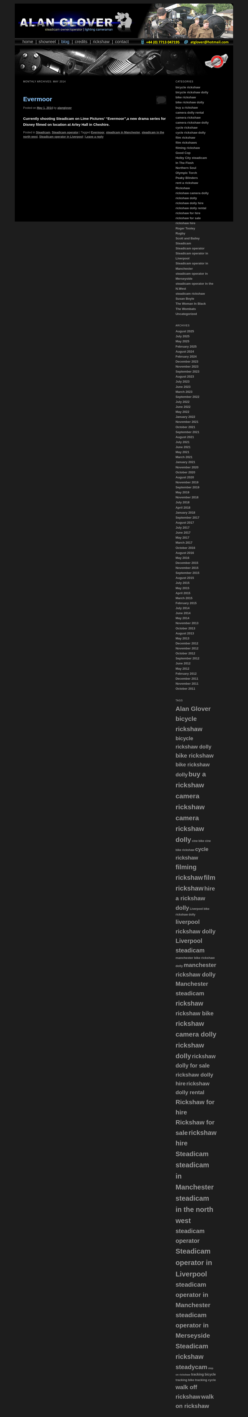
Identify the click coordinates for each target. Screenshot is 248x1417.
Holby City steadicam (191, 158)
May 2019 (182, 492)
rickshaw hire (185, 223)
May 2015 (182, 588)
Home (27, 41)
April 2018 (182, 507)
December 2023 (186, 361)
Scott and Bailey (187, 238)
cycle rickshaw (186, 127)
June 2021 (182, 447)
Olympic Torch (186, 173)
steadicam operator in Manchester (192, 1294)
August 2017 (184, 522)
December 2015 (186, 563)
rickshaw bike (194, 1013)
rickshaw (189, 1003)
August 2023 (184, 376)
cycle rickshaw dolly (190, 132)
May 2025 (182, 341)
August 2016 (184, 553)
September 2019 (187, 487)
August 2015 (184, 578)
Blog (65, 41)
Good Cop (182, 153)
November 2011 (186, 683)
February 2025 (185, 346)
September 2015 (187, 573)
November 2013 (186, 623)
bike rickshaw (185, 97)
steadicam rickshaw (190, 293)
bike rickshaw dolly (189, 102)
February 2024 (185, 356)
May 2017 (182, 537)
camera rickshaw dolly (192, 122)
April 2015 (182, 593)
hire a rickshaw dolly (195, 898)
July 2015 (182, 583)
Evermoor (37, 99)
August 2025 (184, 331)
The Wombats (185, 309)
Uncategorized (186, 314)
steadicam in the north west (194, 1209)
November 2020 (186, 467)
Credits (81, 41)
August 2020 (184, 477)
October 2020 (185, 472)
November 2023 (186, 366)
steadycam (191, 1367)
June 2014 (182, 613)
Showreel (47, 41)
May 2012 (182, 668)
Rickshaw (101, 41)
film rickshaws (186, 142)
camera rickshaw (188, 117)
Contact (122, 41)
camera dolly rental (189, 112)
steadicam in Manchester (123, 132)
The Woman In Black (190, 303)
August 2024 (184, 351)
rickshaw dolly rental (190, 208)
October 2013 (185, 628)
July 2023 (182, 381)
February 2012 (185, 673)
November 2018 (186, 497)
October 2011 (185, 688)
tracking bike (184, 1380)
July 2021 (182, 442)
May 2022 (182, 412)
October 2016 (185, 548)
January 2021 (185, 462)
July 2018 (182, 502)
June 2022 (182, 407)
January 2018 (185, 512)
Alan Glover (193, 708)
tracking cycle (205, 1380)
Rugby (180, 233)
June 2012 (182, 663)
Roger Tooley (185, 228)
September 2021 (187, 432)
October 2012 (185, 653)
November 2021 (186, 422)
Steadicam (43, 132)
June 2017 (182, 532)
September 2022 (187, 397)
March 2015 (183, 598)
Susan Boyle (184, 298)
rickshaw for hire (187, 213)
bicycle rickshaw (187, 87)
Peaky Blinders (186, 178)
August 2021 (184, 437)
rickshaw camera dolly (192, 193)
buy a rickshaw (186, 107)
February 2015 (185, 603)
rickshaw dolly (186, 198)
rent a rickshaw (186, 183)
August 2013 (184, 633)
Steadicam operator (65, 132)
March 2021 (183, 457)
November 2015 (186, 568)
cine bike (198, 841)
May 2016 (182, 558)
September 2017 (187, 517)
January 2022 (185, 417)
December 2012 (186, 643)
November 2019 (186, 482)
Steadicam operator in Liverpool (61, 136)
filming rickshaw (187, 148)
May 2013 (182, 638)
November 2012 (186, 648)
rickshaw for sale (188, 218)
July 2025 (182, 336)
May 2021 (182, 452)
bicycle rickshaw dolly (191, 92)
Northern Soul (185, 168)
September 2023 (187, 371)
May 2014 (182, 618)
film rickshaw (185, 137)
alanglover (64, 108)
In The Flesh (184, 163)
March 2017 (183, 542)
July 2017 (182, 527)
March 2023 (183, 392)
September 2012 (187, 658)
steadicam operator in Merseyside (192, 1325)
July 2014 (182, 608)
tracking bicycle (203, 1374)
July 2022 (182, 402)
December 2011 (186, 678)
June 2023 (182, 387)
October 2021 (185, 427)
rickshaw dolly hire (189, 203)
